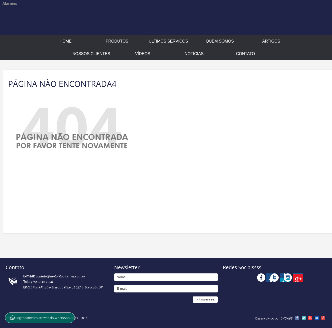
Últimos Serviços (168, 41)
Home (66, 41)
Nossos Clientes (91, 54)
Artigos (271, 41)
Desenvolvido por (274, 318)
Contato (245, 54)
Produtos (117, 41)
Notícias (194, 54)
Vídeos (142, 54)
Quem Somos (220, 41)
